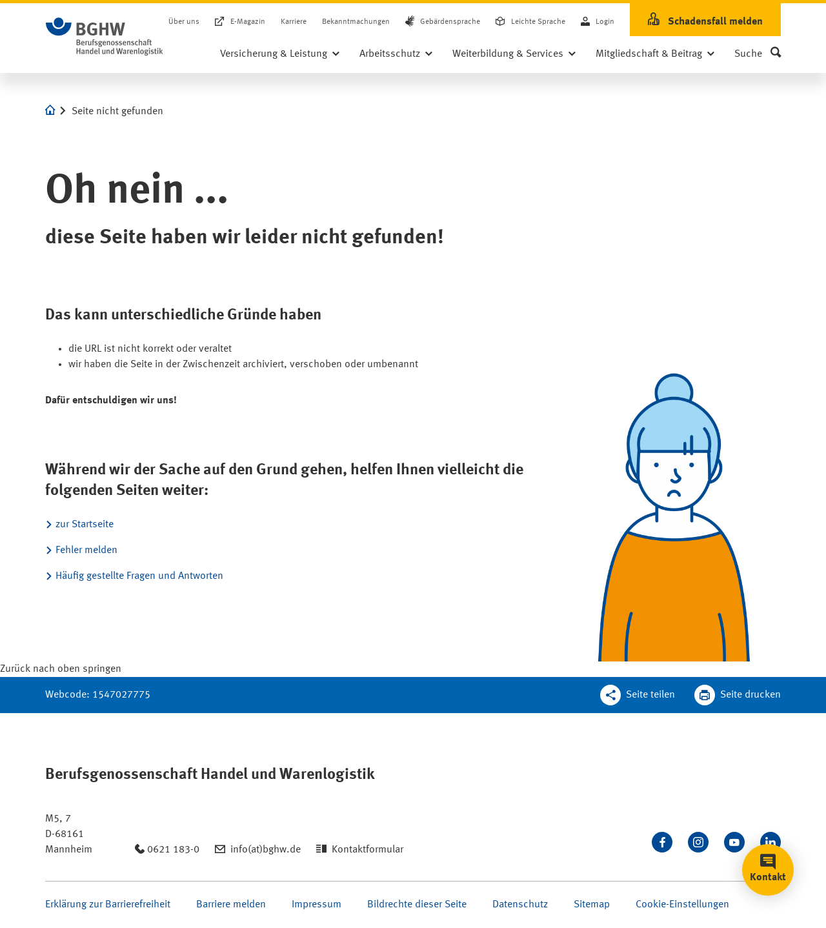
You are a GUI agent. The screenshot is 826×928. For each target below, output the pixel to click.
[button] (757, 54)
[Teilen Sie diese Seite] (637, 695)
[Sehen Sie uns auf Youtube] (734, 842)
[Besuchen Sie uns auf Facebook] (662, 842)
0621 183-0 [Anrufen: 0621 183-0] (173, 850)
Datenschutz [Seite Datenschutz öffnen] (520, 905)
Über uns (183, 22)
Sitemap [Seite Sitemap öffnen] (592, 905)
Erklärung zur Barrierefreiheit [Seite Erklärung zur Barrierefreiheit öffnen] (107, 905)
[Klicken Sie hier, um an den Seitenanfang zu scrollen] (60, 669)
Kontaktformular (367, 850)
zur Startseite (84, 524)
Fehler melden (86, 550)
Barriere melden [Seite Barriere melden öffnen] (231, 905)
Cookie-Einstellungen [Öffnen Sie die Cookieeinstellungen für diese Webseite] (682, 905)
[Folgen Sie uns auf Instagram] (698, 842)
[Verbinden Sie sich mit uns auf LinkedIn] (770, 842)
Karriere (294, 22)
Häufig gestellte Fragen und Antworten (139, 576)
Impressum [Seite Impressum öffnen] (316, 905)
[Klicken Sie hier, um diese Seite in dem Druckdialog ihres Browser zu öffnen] (737, 695)
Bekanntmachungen (356, 22)
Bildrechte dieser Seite (417, 905)
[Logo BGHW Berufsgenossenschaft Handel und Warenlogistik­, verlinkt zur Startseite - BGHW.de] (104, 37)
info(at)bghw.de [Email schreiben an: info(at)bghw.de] (265, 850)
